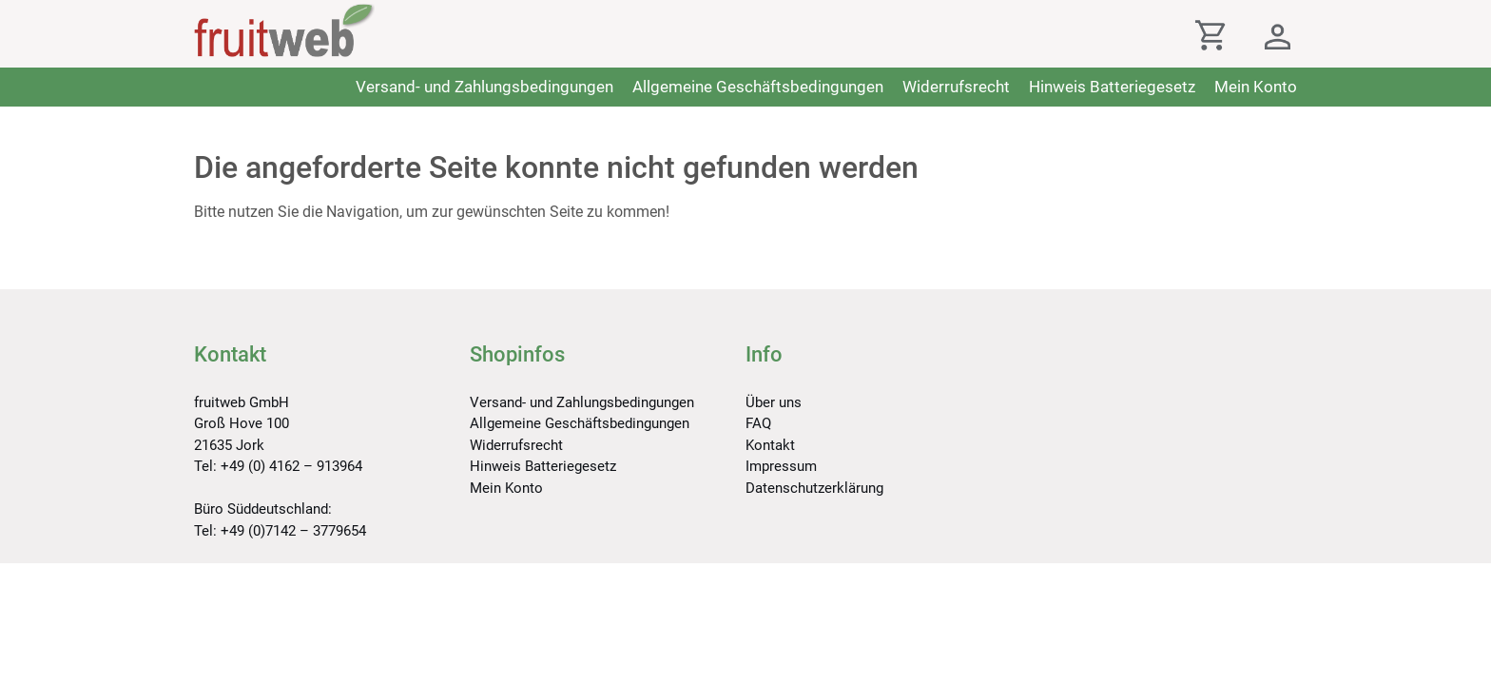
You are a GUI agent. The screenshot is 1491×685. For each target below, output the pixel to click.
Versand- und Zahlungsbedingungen (484, 86)
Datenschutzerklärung (814, 488)
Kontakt (770, 445)
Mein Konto (1255, 86)
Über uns (774, 402)
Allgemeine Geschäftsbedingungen (757, 86)
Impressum (781, 466)
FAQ (758, 423)
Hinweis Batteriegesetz (1112, 86)
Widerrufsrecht (956, 86)
